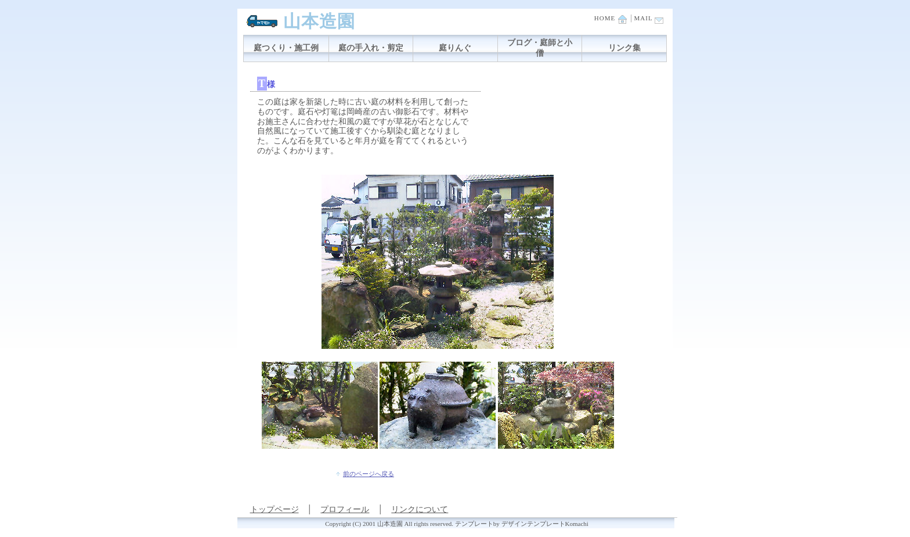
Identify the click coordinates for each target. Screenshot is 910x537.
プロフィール (344, 509)
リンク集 (624, 48)
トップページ (274, 509)
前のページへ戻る (368, 473)
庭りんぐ (455, 48)
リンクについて (419, 509)
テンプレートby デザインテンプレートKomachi (521, 523)
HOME (610, 18)
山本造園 (319, 21)
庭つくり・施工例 (286, 48)
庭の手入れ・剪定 (370, 48)
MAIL (649, 18)
